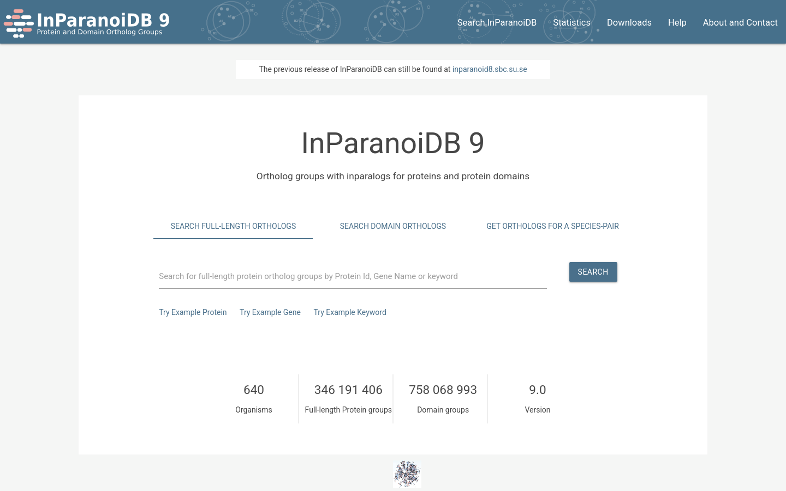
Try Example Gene (270, 312)
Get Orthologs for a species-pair (552, 226)
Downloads (629, 22)
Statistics (572, 22)
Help (677, 22)
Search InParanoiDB (497, 22)
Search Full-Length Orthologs (233, 226)
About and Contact (740, 22)
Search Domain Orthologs (393, 226)
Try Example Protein (193, 312)
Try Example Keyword (349, 312)
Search (593, 272)
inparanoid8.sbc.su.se (489, 69)
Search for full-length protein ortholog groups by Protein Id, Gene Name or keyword (308, 276)
